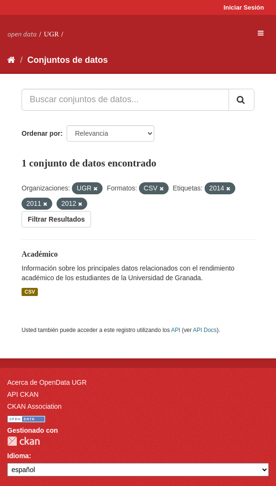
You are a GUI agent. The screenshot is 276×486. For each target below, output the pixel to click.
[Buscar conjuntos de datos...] (125, 100)
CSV (29, 292)
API (175, 330)
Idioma (18, 456)
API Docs (205, 330)
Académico (40, 254)
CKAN (23, 441)
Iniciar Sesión (243, 7)
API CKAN (22, 394)
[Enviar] (241, 100)
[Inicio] (11, 60)
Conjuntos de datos (67, 60)
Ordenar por (41, 133)
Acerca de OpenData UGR (47, 382)
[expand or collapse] (261, 33)
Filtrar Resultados (56, 219)
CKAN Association (34, 406)
